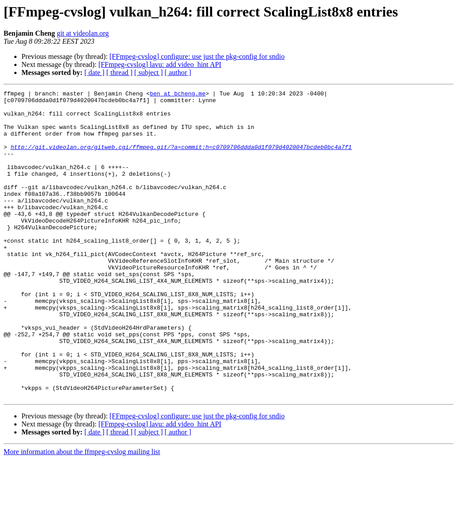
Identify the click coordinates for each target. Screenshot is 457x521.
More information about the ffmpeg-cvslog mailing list (82, 513)
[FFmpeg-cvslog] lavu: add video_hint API (159, 64)
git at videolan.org (83, 33)
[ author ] (178, 72)
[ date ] (94, 72)
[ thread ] (119, 72)
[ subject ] (148, 72)
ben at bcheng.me (178, 95)
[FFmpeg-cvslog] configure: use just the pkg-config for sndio (196, 56)
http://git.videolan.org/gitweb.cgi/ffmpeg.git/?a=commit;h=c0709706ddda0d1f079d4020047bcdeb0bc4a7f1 (181, 159)
